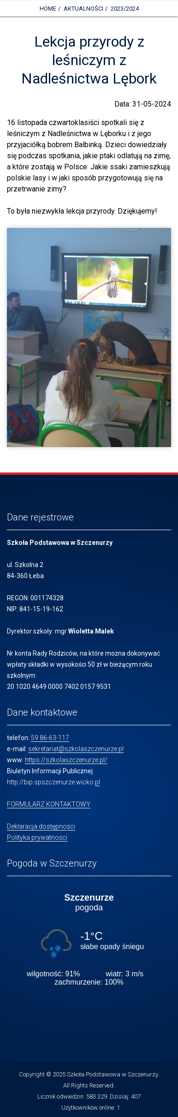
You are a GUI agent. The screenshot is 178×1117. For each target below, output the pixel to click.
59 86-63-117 (50, 737)
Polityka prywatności (37, 837)
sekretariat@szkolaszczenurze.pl (76, 749)
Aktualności (83, 8)
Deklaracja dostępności (41, 826)
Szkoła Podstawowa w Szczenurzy (112, 1074)
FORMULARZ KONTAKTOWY (48, 804)
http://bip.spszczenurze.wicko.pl (53, 782)
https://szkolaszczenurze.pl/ (66, 760)
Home (48, 8)
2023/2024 (125, 8)
